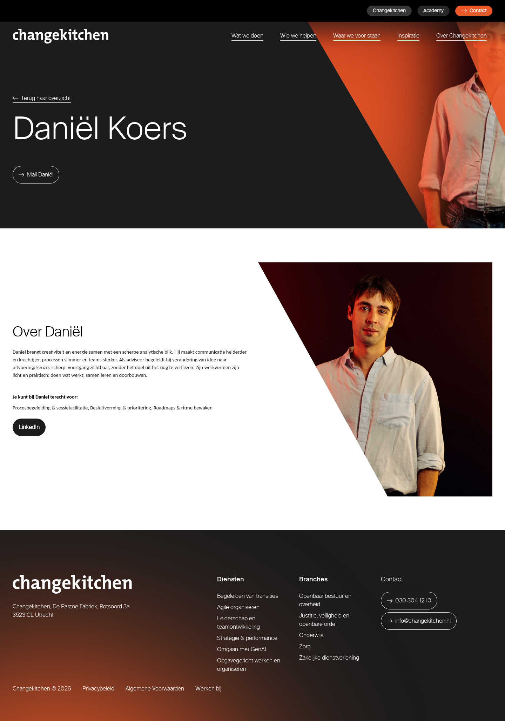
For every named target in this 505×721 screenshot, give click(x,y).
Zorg (305, 646)
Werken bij (208, 688)
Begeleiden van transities (247, 596)
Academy (433, 11)
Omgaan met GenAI (241, 649)
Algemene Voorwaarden (155, 688)
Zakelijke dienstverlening (329, 657)
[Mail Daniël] (36, 174)
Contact (473, 11)
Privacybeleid (98, 688)
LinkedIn (29, 427)
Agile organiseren (238, 607)
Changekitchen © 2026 (42, 688)
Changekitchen (389, 11)
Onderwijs (311, 635)
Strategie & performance (247, 638)
